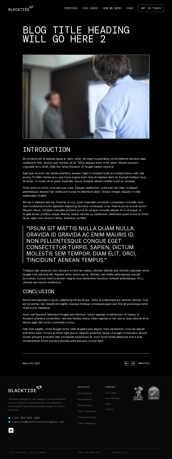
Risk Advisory (84, 405)
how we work (112, 8)
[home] (21, 8)
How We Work (112, 398)
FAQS (108, 403)
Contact (109, 409)
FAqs (129, 8)
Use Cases (110, 392)
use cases (90, 8)
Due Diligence (85, 393)
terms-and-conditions (89, 452)
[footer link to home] (25, 389)
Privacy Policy (120, 452)
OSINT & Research (87, 411)
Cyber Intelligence (87, 423)
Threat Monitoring (87, 417)
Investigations (85, 399)
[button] (71, 8)
